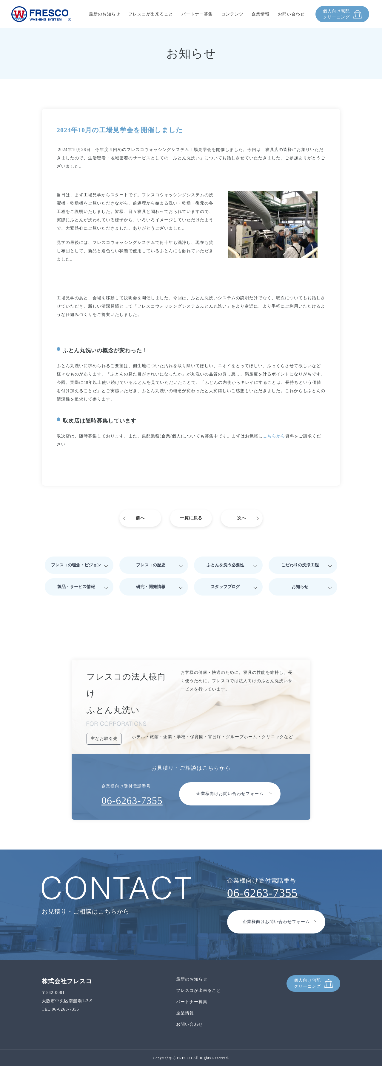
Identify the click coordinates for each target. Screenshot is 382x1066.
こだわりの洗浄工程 (300, 565)
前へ (140, 518)
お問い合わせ (291, 14)
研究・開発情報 (150, 587)
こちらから (274, 436)
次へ (241, 518)
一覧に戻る (191, 518)
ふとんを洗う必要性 (225, 565)
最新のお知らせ (104, 14)
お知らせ (300, 587)
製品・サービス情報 (76, 587)
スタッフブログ (225, 587)
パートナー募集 (197, 14)
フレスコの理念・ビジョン (76, 565)
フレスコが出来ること (150, 14)
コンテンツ (232, 14)
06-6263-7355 (132, 800)
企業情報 (260, 14)
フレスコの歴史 (150, 565)
